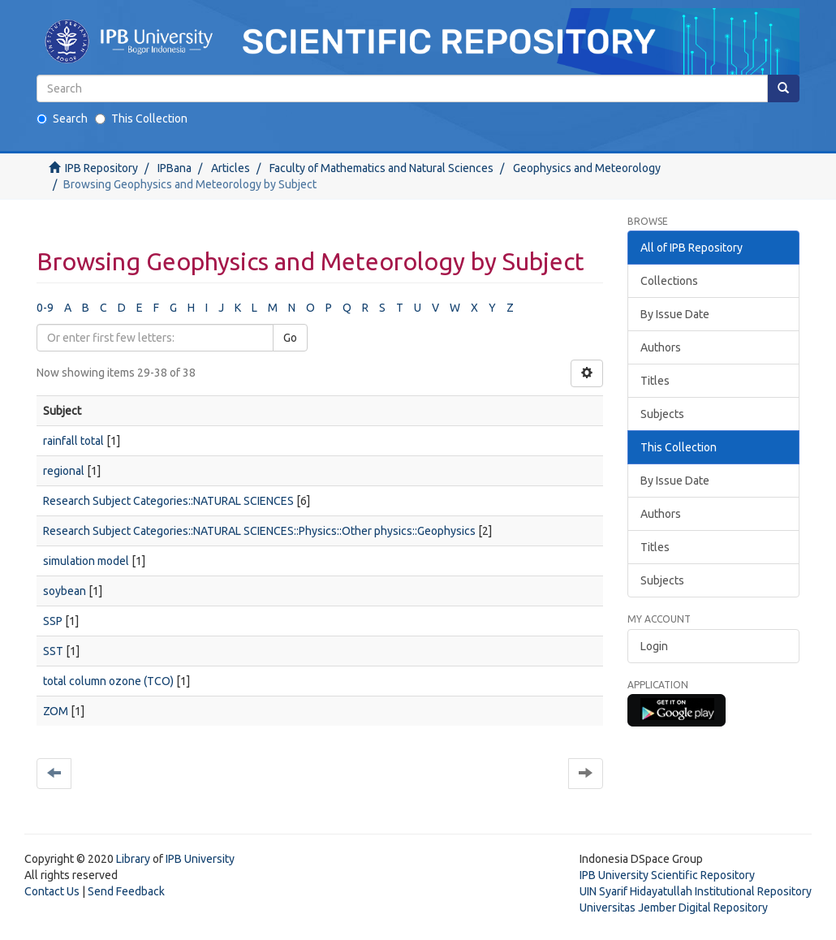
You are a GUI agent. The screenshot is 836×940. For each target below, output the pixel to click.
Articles (230, 168)
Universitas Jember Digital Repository (674, 907)
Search (62, 118)
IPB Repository (101, 168)
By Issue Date (674, 314)
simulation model (86, 560)
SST (53, 651)
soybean (64, 590)
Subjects (662, 413)
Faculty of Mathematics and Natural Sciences (381, 168)
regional (63, 470)
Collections (669, 280)
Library (133, 858)
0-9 (45, 307)
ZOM (55, 711)
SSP (52, 620)
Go (290, 337)
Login (654, 646)
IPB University (200, 858)
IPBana (174, 168)
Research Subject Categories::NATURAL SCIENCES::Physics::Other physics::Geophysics (259, 530)
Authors (660, 347)
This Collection (141, 118)
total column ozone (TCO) (108, 681)
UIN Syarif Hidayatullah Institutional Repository (696, 891)
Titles (655, 380)
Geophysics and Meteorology (587, 168)
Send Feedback (126, 891)
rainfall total (73, 440)
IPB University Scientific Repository (667, 875)
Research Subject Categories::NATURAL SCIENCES (168, 500)
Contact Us (52, 891)
